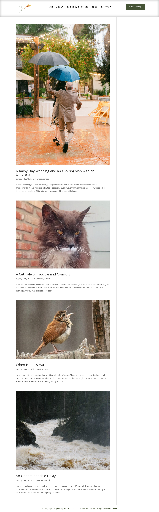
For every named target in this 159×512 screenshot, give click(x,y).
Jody (20, 179)
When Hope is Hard (31, 364)
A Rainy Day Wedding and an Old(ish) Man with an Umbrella (55, 173)
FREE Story (135, 7)
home (50, 6)
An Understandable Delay (36, 475)
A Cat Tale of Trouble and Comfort (43, 274)
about (60, 6)
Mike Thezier (89, 508)
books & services (78, 6)
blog (95, 6)
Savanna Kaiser (110, 508)
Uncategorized (43, 179)
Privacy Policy (63, 508)
